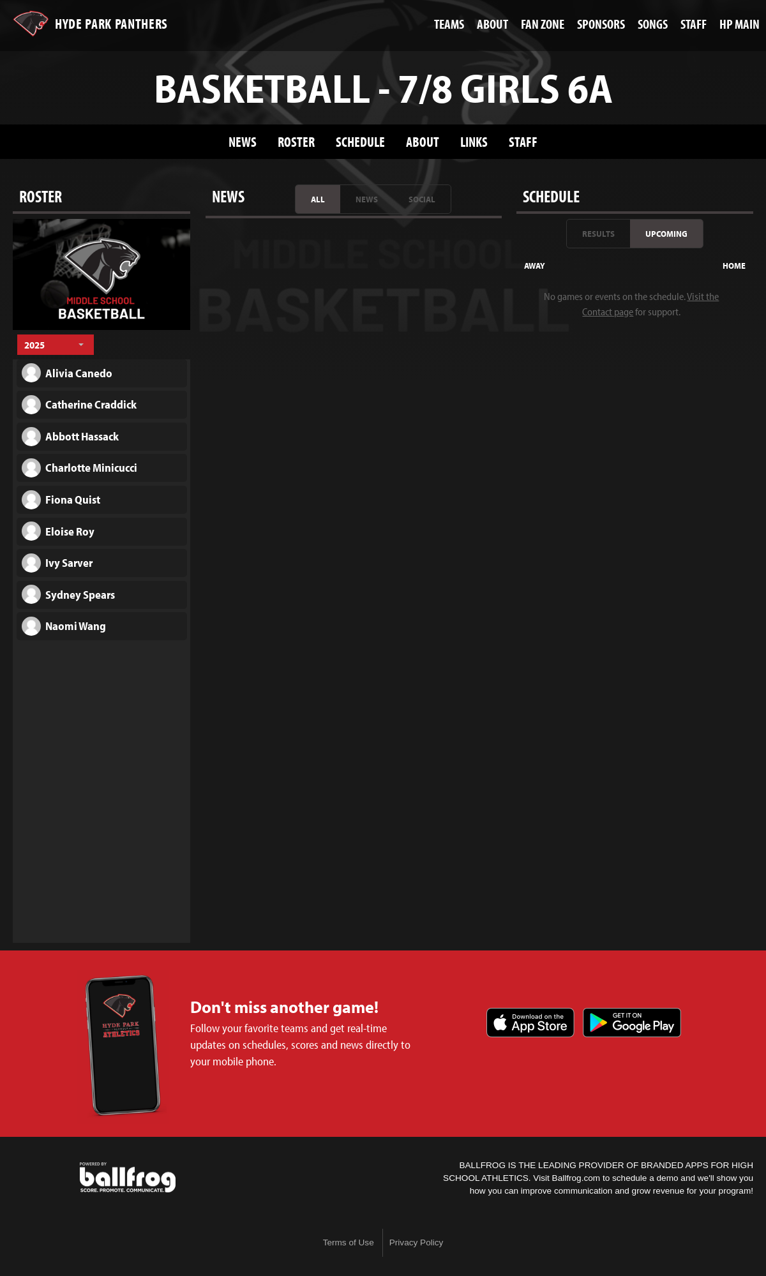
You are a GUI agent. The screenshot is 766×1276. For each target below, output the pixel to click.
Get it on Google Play (632, 1022)
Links (474, 141)
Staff (523, 141)
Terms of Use (348, 1242)
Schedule (360, 141)
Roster (296, 141)
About (422, 141)
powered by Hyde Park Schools (128, 1177)
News (243, 141)
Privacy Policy (416, 1242)
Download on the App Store (530, 1022)
